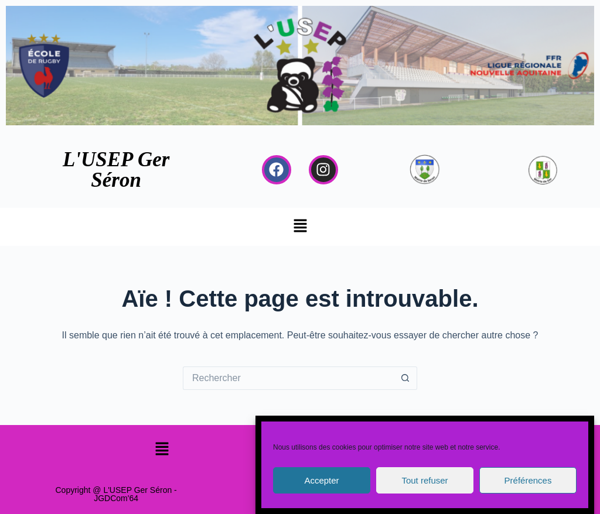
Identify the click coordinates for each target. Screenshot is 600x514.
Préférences (528, 480)
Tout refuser (424, 480)
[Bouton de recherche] (405, 378)
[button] (300, 226)
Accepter (321, 480)
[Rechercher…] (288, 378)
